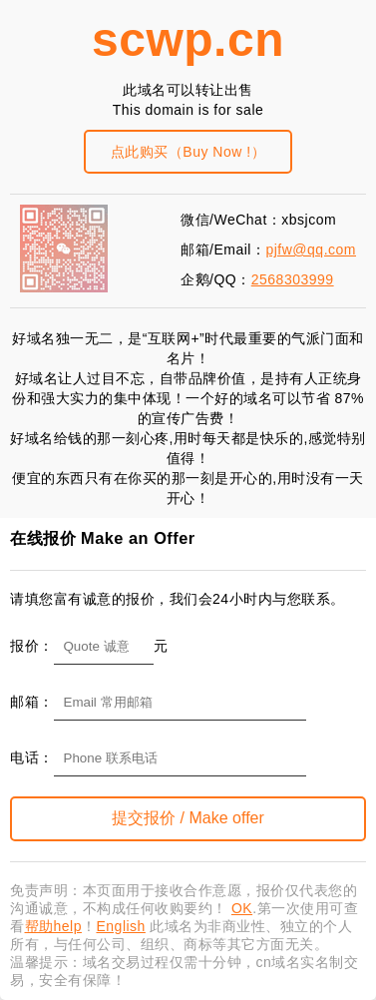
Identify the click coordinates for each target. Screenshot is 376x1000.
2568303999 (292, 279)
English (120, 926)
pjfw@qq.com (310, 249)
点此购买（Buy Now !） (188, 152)
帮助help (53, 926)
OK (241, 908)
